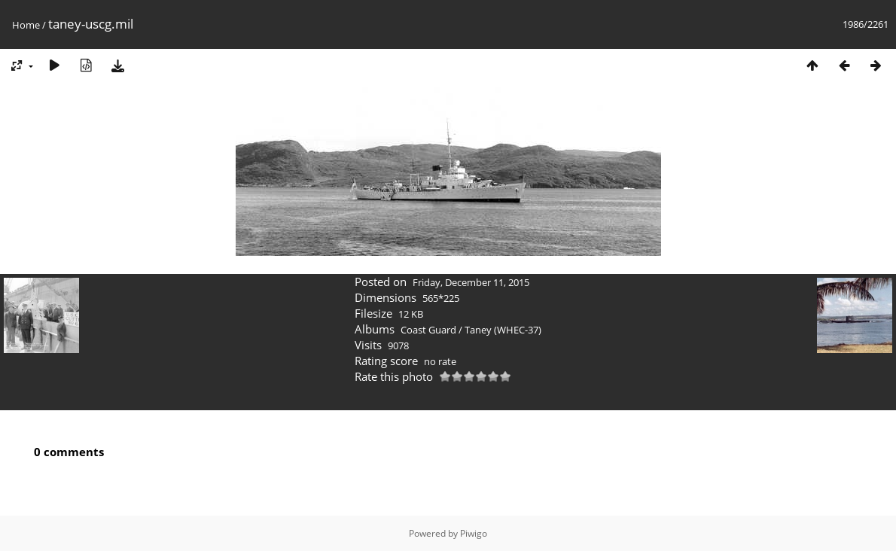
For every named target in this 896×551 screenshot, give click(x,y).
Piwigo (473, 533)
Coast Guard (428, 329)
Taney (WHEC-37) (503, 329)
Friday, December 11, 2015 (471, 282)
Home (26, 25)
